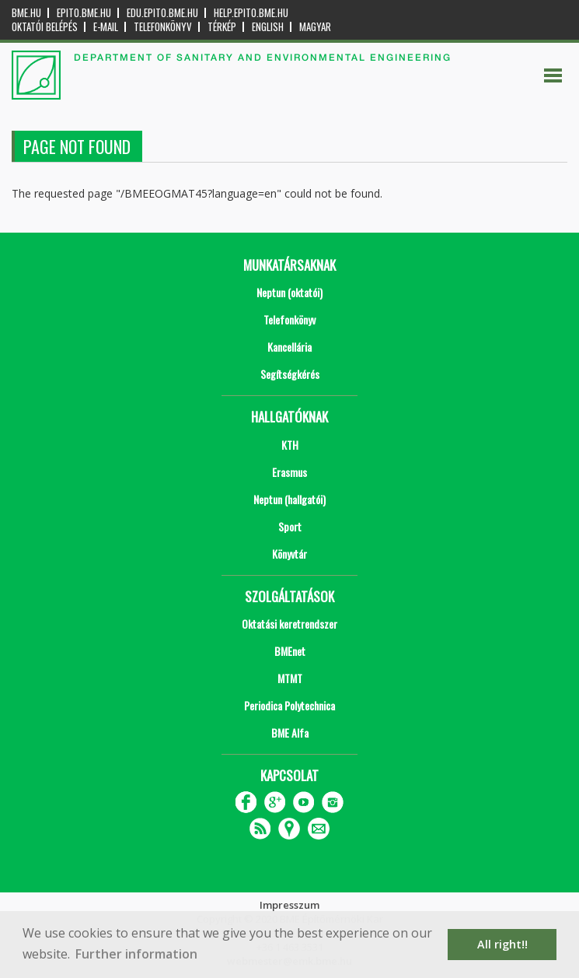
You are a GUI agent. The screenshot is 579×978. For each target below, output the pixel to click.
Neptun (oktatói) (289, 292)
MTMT (289, 678)
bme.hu (26, 13)
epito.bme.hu (84, 13)
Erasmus (289, 472)
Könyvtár (289, 553)
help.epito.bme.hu (251, 13)
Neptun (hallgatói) (289, 499)
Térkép (222, 27)
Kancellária (289, 346)
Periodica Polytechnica (289, 705)
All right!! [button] (502, 944)
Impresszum (289, 905)
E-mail (105, 27)
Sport (290, 526)
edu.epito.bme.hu (162, 13)
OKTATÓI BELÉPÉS (45, 27)
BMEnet (289, 651)
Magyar (315, 27)
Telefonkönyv (163, 27)
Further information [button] (136, 953)
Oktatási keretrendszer (289, 623)
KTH (289, 444)
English (268, 27)
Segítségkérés (289, 374)
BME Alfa (290, 732)
